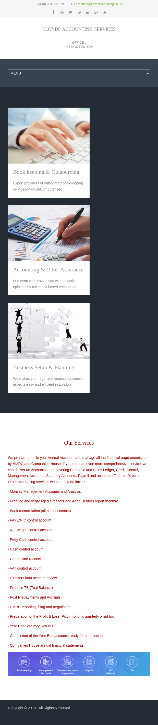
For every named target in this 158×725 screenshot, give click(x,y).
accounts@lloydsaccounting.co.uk (99, 4)
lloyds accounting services (79, 28)
